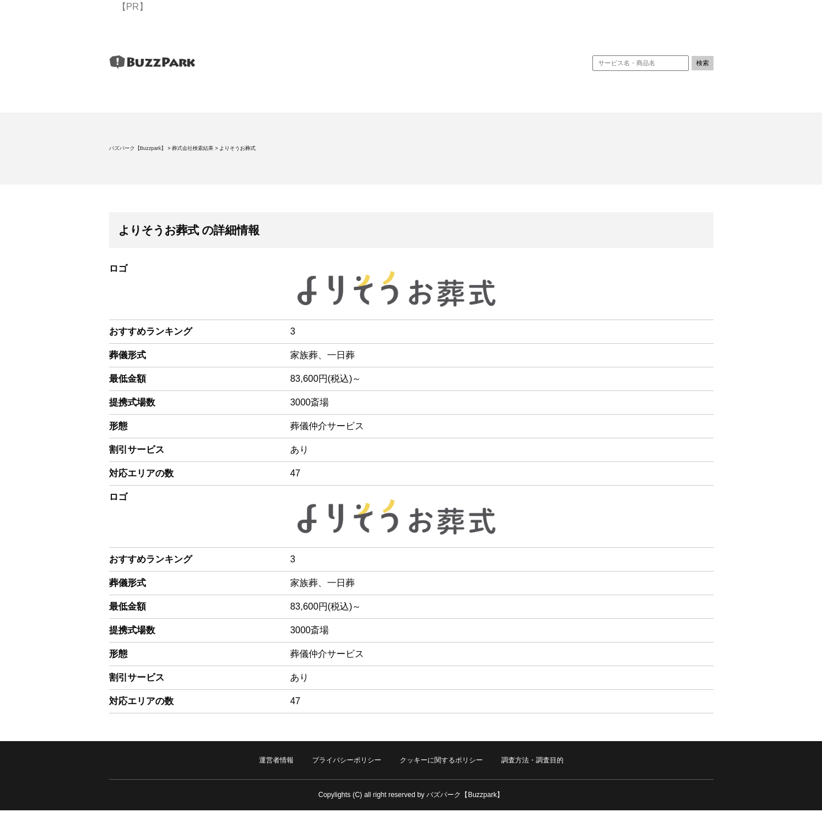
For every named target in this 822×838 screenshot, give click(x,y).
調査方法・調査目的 (532, 760)
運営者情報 (276, 760)
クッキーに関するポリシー (441, 760)
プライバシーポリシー (346, 760)
